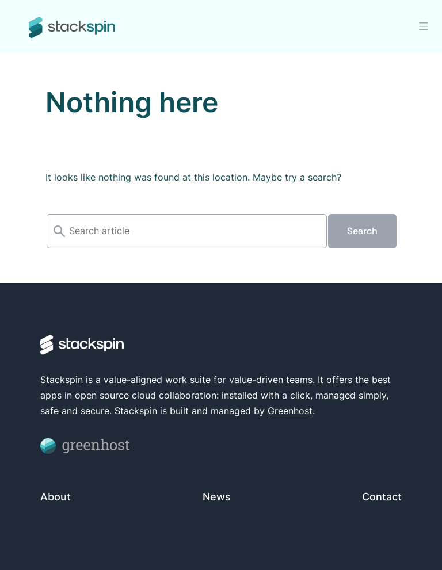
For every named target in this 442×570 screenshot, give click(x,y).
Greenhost (290, 410)
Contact (382, 497)
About (55, 497)
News (217, 497)
